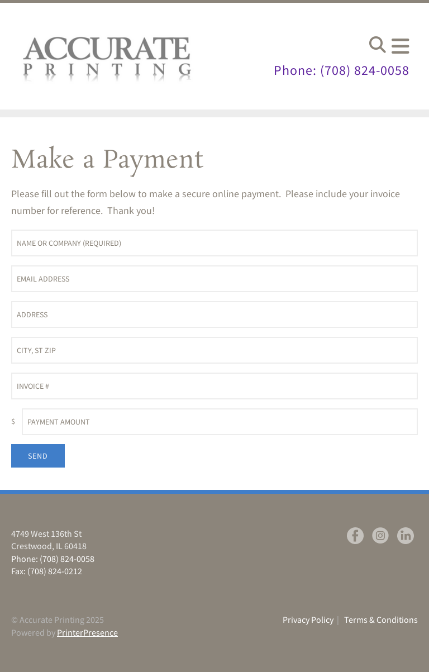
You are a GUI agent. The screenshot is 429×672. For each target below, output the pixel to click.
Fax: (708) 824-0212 (46, 570)
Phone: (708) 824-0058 (341, 70)
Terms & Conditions (381, 619)
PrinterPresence (87, 632)
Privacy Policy (308, 619)
